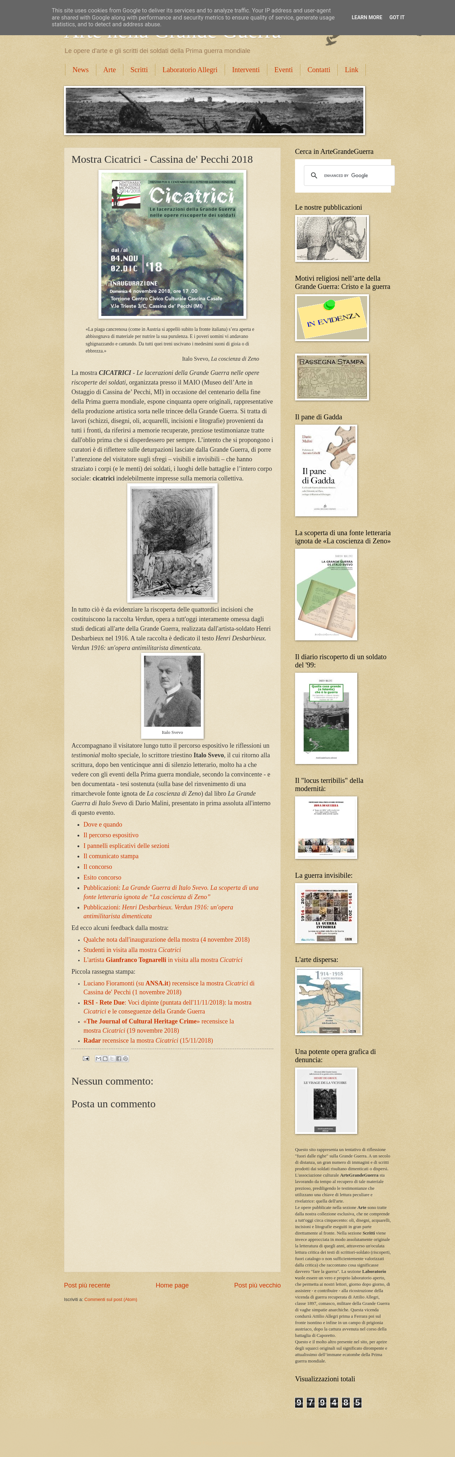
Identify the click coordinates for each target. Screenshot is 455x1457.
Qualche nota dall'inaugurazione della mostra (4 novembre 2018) (167, 939)
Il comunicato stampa (111, 856)
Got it (397, 17)
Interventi (246, 70)
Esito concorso (102, 877)
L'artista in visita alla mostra (163, 959)
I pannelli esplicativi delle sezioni (127, 845)
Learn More (367, 17)
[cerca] (348, 175)
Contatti (318, 70)
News (81, 70)
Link (351, 70)
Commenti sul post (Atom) (110, 1299)
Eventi (283, 70)
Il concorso (98, 866)
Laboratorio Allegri (190, 70)
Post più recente (87, 1285)
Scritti (139, 70)
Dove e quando (103, 824)
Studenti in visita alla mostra (132, 949)
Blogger (256, 1443)
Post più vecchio (257, 1285)
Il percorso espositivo (111, 835)
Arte (109, 70)
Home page (172, 1285)
